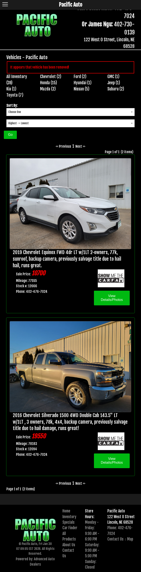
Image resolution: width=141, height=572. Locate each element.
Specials (68, 522)
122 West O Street (121, 516)
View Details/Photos (112, 298)
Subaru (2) (115, 89)
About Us (68, 544)
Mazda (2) (48, 89)
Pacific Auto (116, 511)
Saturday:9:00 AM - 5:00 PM (92, 550)
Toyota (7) (14, 95)
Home (66, 511)
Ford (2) (80, 76)
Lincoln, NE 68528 (120, 522)
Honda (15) (48, 82)
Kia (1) (11, 89)
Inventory (69, 516)
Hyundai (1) (83, 82)
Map (130, 539)
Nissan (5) (81, 89)
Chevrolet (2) (50, 76)
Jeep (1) (113, 82)
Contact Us (115, 539)
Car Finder (69, 527)
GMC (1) (113, 76)
